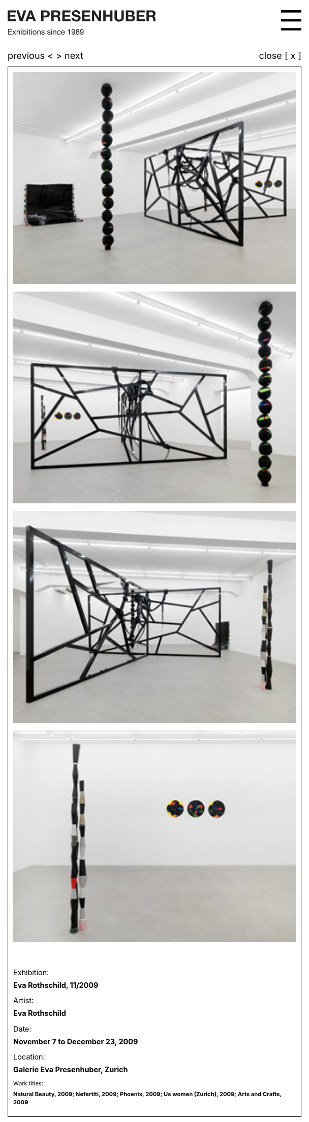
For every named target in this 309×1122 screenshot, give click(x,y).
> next (69, 55)
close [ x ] (280, 56)
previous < (32, 55)
